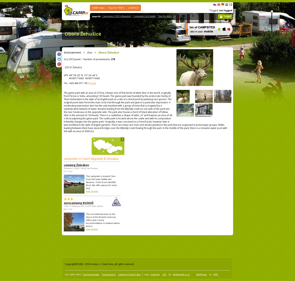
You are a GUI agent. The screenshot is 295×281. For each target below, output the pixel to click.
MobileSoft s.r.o (181, 274)
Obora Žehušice (83, 34)
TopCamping (109, 274)
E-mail (92, 83)
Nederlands (226, 4)
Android (155, 274)
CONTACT (133, 7)
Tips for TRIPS (116, 7)
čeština (214, 4)
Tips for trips (165, 16)
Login (227, 16)
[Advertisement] (249, 115)
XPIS (216, 274)
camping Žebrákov (76, 165)
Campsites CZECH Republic (116, 16)
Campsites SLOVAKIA (144, 16)
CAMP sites (98, 7)
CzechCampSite (91, 274)
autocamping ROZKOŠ (82, 203)
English (218, 4)
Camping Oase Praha (129, 274)
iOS (164, 274)
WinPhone (201, 274)
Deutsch (222, 4)
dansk (230, 4)
